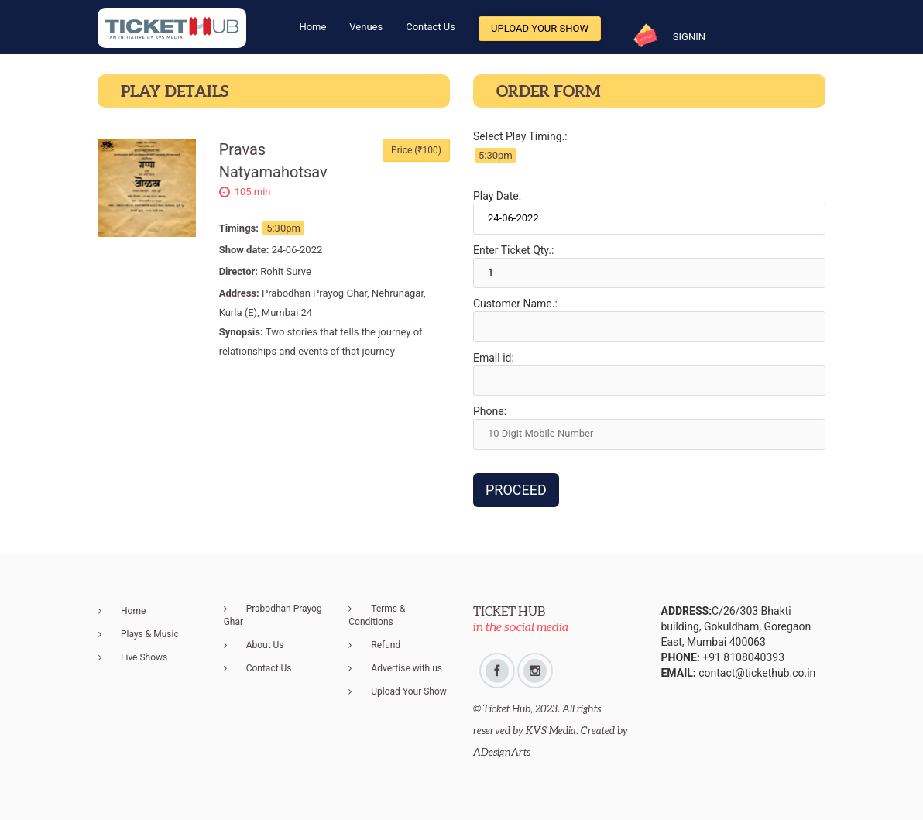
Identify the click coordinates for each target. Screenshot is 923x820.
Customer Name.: (515, 303)
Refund (385, 645)
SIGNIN (689, 37)
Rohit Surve (285, 271)
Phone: (489, 411)
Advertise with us (406, 668)
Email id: (493, 358)
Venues (366, 27)
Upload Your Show (539, 28)
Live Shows (144, 657)
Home (133, 611)
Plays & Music (150, 634)
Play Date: (497, 196)
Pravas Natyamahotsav (273, 160)
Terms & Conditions (376, 615)
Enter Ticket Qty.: (513, 250)
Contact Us (430, 27)
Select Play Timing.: (520, 136)
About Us (265, 645)
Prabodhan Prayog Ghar (273, 615)
